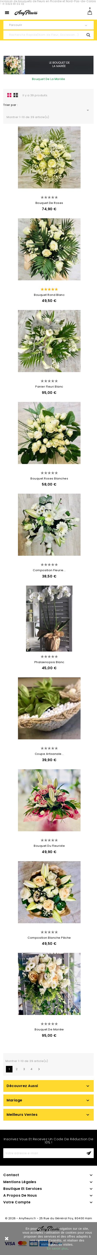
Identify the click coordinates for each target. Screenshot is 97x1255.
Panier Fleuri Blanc (49, 386)
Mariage (14, 1100)
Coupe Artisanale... (49, 754)
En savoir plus (57, 1248)
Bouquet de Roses (49, 203)
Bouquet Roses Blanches (49, 478)
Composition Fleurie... (49, 570)
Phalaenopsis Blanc (49, 662)
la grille (9, 95)
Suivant (39, 1069)
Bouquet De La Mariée (48, 79)
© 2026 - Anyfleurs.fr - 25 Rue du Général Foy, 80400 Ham (48, 1218)
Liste (16, 95)
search (88, 34)
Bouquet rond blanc (49, 295)
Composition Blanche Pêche (49, 938)
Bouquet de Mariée (49, 1029)
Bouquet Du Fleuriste (49, 846)
